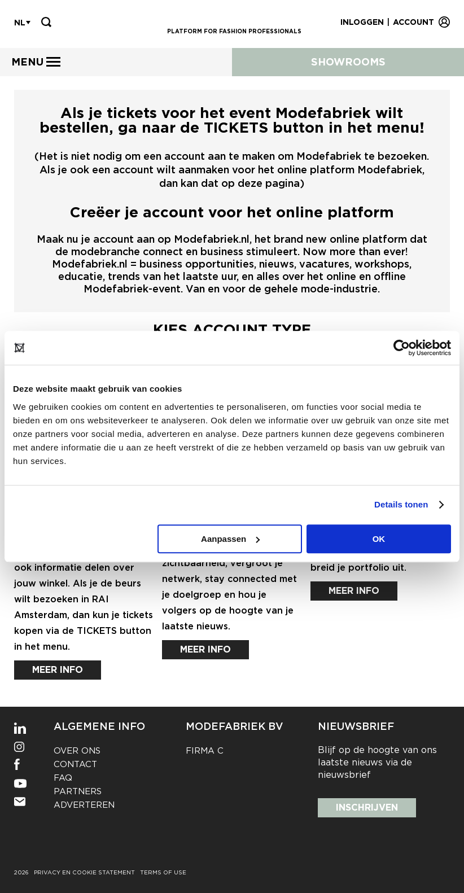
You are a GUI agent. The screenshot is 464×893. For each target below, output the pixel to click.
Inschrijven (367, 807)
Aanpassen (230, 539)
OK (379, 539)
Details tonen (401, 504)
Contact (75, 764)
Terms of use (163, 872)
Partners (78, 791)
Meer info (57, 669)
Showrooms (348, 62)
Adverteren (84, 805)
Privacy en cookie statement (84, 872)
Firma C (205, 751)
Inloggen (362, 22)
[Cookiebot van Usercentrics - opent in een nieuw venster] (401, 347)
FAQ (63, 778)
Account (413, 22)
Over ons (77, 751)
